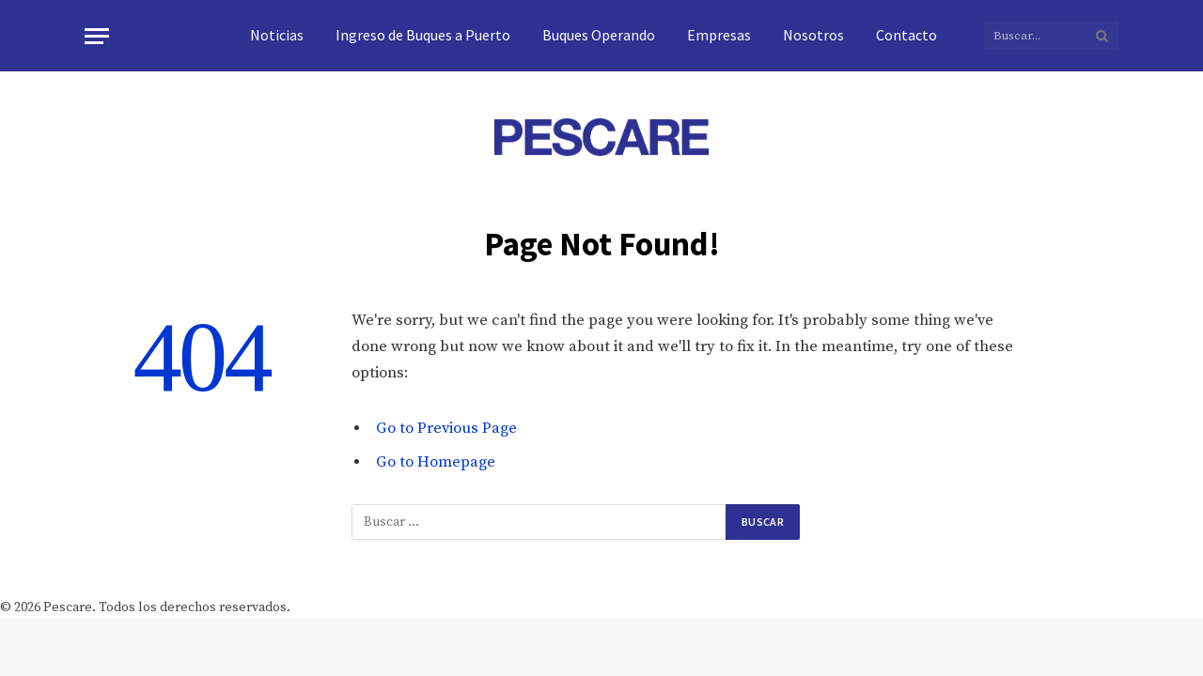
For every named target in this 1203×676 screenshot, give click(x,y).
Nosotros (813, 34)
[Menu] (97, 36)
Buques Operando (598, 34)
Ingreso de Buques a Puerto (423, 34)
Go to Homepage (435, 462)
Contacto (906, 34)
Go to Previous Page (446, 428)
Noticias (277, 34)
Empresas (719, 34)
